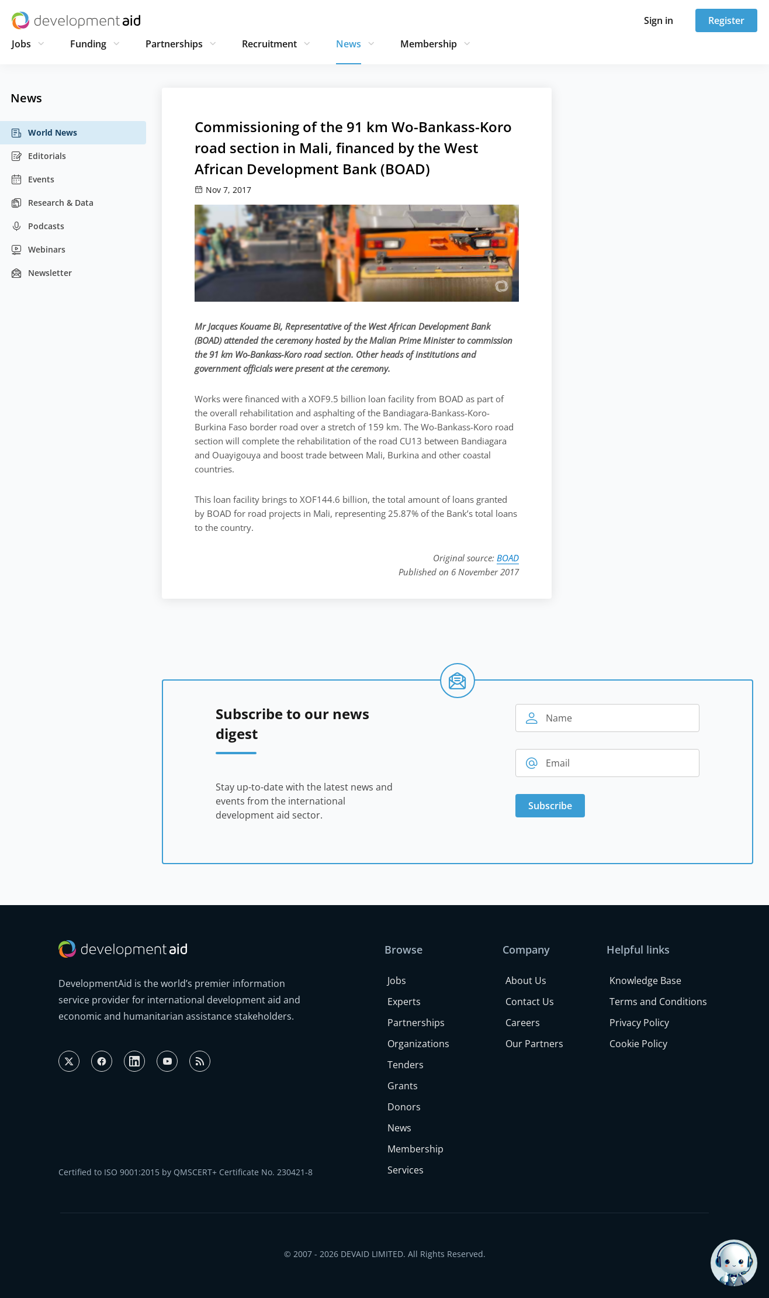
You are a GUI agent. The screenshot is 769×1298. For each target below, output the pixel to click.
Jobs (21, 43)
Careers (522, 1022)
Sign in (658, 20)
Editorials (38, 156)
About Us (525, 980)
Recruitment (269, 43)
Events (32, 179)
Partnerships (174, 43)
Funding (88, 43)
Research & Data (52, 203)
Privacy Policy (639, 1022)
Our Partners (534, 1043)
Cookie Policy (638, 1043)
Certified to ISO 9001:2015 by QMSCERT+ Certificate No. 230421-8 (185, 1172)
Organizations (418, 1043)
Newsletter (41, 273)
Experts (404, 1001)
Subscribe (550, 805)
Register (726, 20)
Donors (404, 1106)
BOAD (508, 558)
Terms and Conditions (658, 1001)
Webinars (38, 250)
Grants (402, 1085)
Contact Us (529, 1001)
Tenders (405, 1064)
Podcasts (37, 226)
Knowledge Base (645, 980)
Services (405, 1170)
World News (44, 133)
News (348, 43)
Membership (428, 43)
